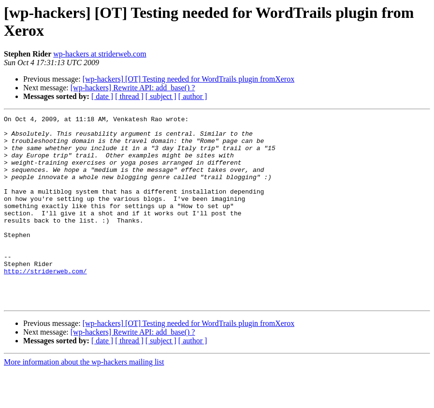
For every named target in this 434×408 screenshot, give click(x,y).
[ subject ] (160, 96)
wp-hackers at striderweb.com (99, 54)
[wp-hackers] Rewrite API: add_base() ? (133, 88)
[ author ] (192, 96)
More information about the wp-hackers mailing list (84, 399)
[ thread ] (129, 96)
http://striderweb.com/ (45, 302)
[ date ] (102, 96)
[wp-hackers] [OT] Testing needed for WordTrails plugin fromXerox (189, 79)
